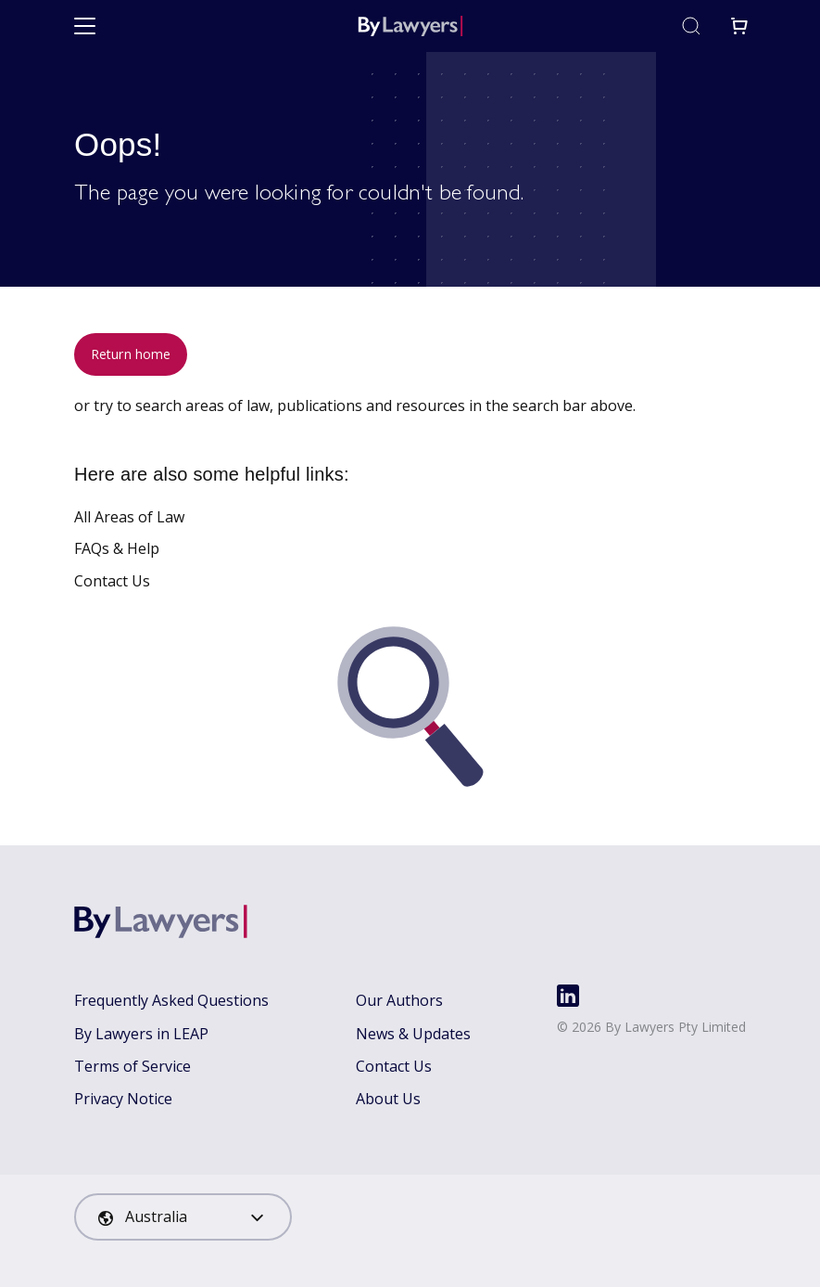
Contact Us (112, 581)
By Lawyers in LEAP (141, 1033)
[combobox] (183, 1217)
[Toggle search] (691, 26)
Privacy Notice (123, 1098)
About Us (388, 1098)
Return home (130, 354)
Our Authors (399, 1000)
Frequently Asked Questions (171, 1000)
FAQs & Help (116, 548)
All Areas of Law (129, 517)
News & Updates (413, 1033)
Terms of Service (132, 1066)
